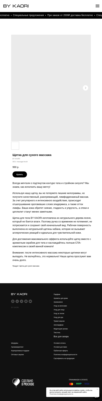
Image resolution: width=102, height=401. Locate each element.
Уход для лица (59, 310)
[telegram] (21, 301)
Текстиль (57, 332)
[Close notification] (97, 389)
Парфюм (57, 294)
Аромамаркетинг (17, 347)
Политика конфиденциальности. (61, 394)
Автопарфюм (58, 325)
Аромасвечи (58, 302)
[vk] (17, 301)
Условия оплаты (60, 343)
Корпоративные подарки (20, 351)
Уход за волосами (60, 306)
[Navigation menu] (97, 6)
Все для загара (61, 336)
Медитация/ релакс (61, 329)
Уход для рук (58, 317)
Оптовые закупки (17, 355)
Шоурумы (14, 343)
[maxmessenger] (12, 301)
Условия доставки (60, 347)
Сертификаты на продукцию (64, 358)
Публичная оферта (61, 351)
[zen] (26, 301)
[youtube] (30, 301)
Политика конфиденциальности (65, 355)
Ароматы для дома (61, 298)
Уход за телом (59, 313)
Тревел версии (59, 321)
